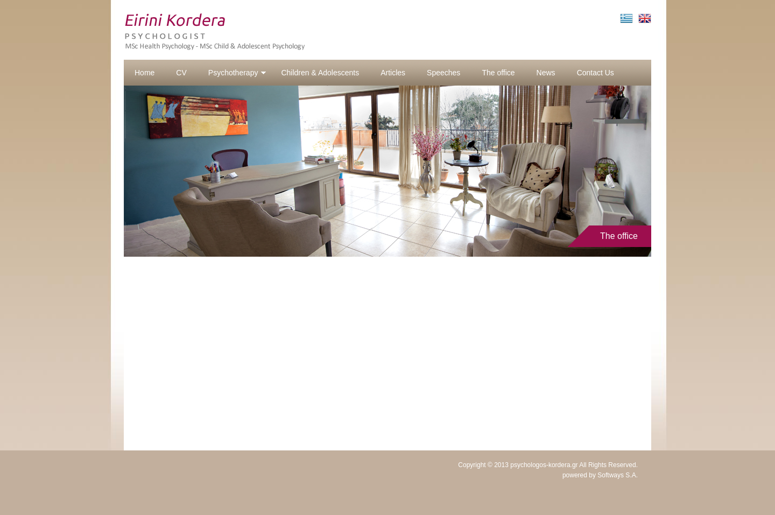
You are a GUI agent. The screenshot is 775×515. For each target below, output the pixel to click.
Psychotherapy (237, 72)
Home (144, 72)
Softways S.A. (617, 475)
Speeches (443, 72)
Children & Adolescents (320, 72)
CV (181, 72)
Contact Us (595, 72)
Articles (393, 72)
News (546, 72)
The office (498, 72)
